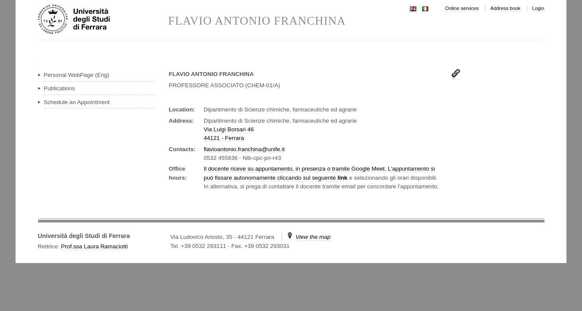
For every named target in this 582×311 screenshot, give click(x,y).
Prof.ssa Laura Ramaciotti (94, 246)
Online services (462, 8)
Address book (505, 8)
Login (538, 8)
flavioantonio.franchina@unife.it (244, 149)
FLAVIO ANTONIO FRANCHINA (257, 21)
